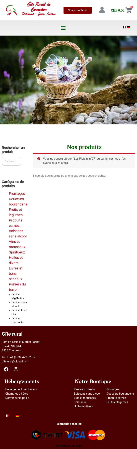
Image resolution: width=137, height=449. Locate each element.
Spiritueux (17, 252)
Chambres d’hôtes (16, 393)
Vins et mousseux (85, 398)
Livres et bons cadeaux (16, 273)
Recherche (11, 170)
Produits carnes (116, 398)
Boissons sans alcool (87, 393)
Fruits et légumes (117, 402)
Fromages (17, 193)
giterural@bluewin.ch (15, 361)
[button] (63, 28)
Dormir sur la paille (17, 398)
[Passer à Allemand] (128, 27)
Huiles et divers (83, 406)
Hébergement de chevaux (21, 389)
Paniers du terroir (84, 389)
